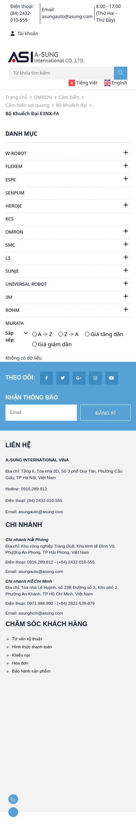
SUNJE (12, 271)
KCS (9, 219)
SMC (10, 245)
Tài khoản (24, 33)
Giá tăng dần (107, 334)
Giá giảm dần (55, 344)
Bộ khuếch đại (71, 105)
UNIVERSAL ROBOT (26, 284)
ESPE (10, 180)
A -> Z (45, 334)
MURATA (14, 323)
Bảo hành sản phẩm (31, 671)
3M (8, 297)
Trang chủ (16, 97)
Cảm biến (68, 97)
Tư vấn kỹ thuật (27, 638)
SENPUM (14, 193)
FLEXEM (13, 166)
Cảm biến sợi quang (27, 105)
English (115, 83)
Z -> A (71, 334)
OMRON (43, 97)
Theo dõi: (20, 377)
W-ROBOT (16, 153)
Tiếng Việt (83, 83)
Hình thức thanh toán (32, 646)
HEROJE (13, 206)
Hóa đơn (20, 663)
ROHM (12, 310)
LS (8, 258)
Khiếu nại (21, 655)
